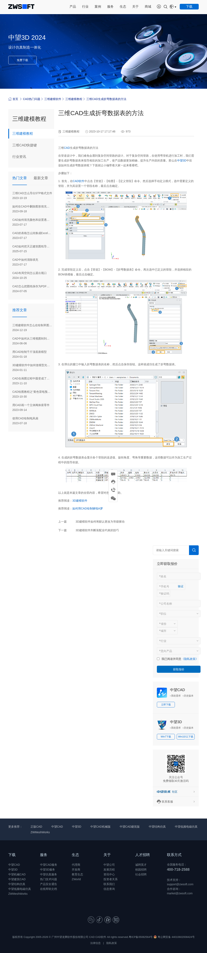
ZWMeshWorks (40, 832)
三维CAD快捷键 (25, 145)
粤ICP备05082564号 (141, 936)
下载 (12, 855)
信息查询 (109, 889)
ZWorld (76, 879)
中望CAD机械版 (100, 826)
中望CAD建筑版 (130, 826)
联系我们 (109, 884)
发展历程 (109, 869)
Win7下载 (166, 736)
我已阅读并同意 (171, 658)
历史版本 (188, 695)
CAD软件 (78, 181)
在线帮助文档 (48, 889)
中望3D (181, 160)
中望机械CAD (17, 874)
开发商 (76, 869)
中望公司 (109, 864)
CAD (67, 147)
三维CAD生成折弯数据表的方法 (106, 99)
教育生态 (77, 874)
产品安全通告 (48, 884)
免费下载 (22, 60)
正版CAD (36, 826)
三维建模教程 (73, 99)
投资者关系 (111, 879)
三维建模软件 (52, 99)
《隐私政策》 (189, 658)
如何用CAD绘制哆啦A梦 (87, 508)
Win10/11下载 (185, 736)
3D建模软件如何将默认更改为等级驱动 (100, 521)
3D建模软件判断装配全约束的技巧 (97, 530)
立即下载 (166, 704)
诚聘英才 (141, 864)
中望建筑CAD (17, 879)
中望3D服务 (47, 869)
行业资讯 (19, 157)
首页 (13, 99)
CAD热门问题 (31, 99)
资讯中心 (109, 874)
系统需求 (176, 695)
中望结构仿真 (157, 826)
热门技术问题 (48, 879)
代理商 (76, 864)
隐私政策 (111, 943)
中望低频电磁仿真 (186, 826)
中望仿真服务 (48, 874)
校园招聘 (141, 869)
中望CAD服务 (48, 864)
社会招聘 (141, 874)
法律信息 (95, 943)
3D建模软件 (79, 500)
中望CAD (177, 690)
